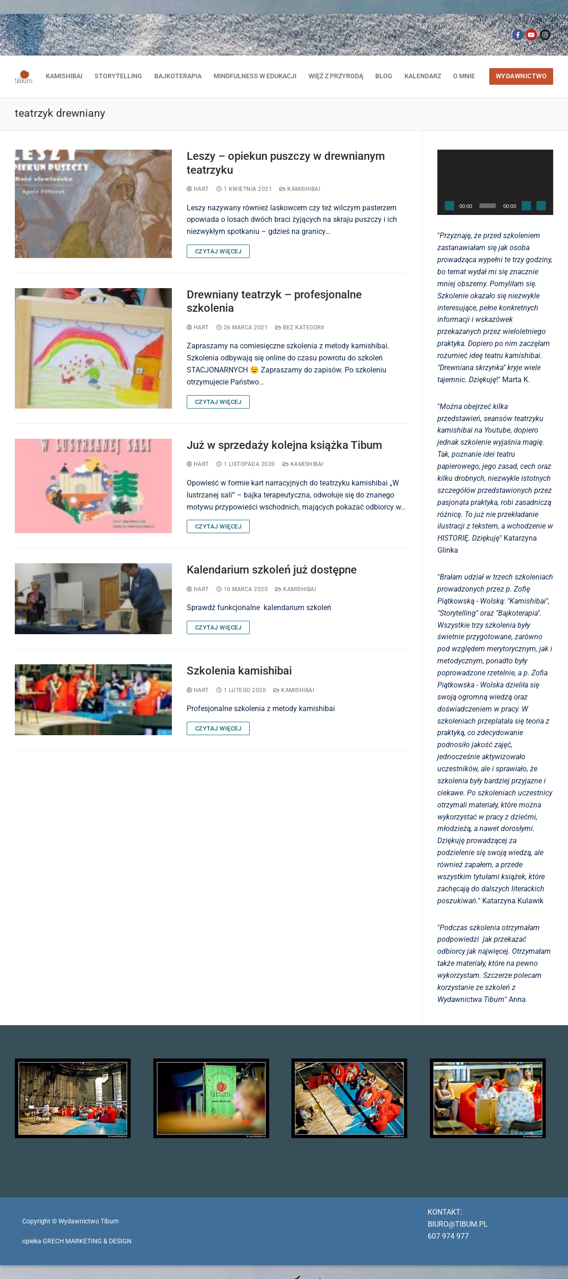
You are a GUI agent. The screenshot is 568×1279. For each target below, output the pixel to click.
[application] (495, 182)
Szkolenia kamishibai (239, 670)
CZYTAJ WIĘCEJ (218, 251)
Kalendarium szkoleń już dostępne (272, 569)
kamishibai (299, 189)
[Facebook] (517, 34)
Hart (198, 189)
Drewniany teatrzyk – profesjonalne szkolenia (274, 301)
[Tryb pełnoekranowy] (541, 205)
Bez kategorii (299, 327)
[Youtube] (531, 34)
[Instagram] (545, 34)
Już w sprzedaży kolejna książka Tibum (284, 445)
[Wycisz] (526, 205)
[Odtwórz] (449, 205)
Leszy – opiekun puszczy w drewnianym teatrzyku (286, 163)
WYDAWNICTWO (521, 76)
